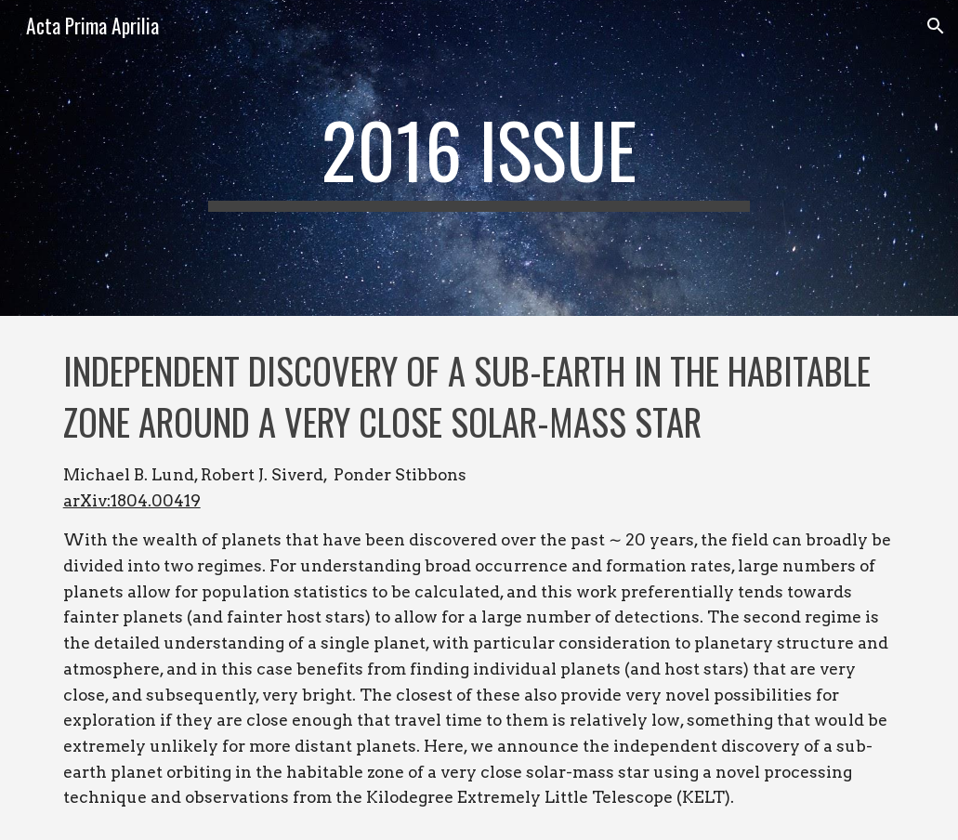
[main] (479, 158)
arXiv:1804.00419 (132, 500)
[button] (935, 26)
